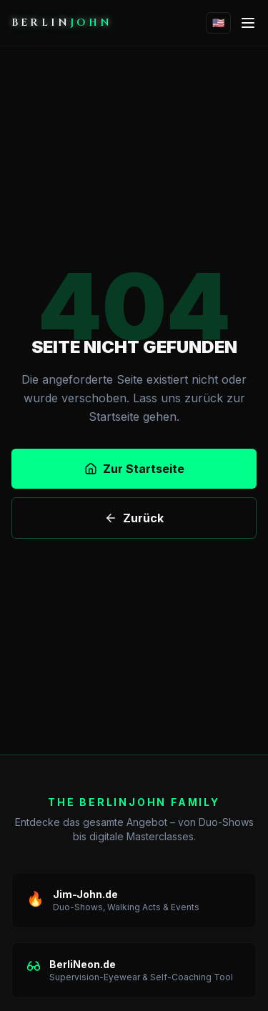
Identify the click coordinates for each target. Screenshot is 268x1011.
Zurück (134, 518)
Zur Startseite (134, 469)
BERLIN (61, 22)
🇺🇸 (218, 22)
